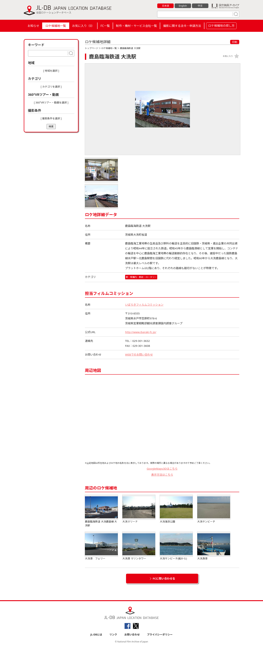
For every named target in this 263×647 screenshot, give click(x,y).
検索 (51, 126)
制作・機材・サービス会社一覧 (136, 26)
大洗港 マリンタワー (138, 546)
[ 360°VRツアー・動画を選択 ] (51, 102)
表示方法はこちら (162, 474)
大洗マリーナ (138, 509)
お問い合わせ (132, 634)
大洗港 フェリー (101, 546)
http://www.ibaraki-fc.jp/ (140, 332)
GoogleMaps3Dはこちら (162, 468)
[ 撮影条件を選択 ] (51, 118)
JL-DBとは (96, 634)
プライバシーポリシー (160, 634)
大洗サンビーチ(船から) (176, 546)
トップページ (91, 48)
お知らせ (33, 26)
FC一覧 (105, 26)
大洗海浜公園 (176, 509)
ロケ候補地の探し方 (221, 26)
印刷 (234, 42)
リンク (113, 634)
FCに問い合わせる (164, 578)
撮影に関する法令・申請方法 (182, 26)
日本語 (165, 5)
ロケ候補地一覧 (55, 26)
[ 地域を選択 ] (51, 70)
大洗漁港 (213, 546)
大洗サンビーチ (213, 509)
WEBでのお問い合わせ (139, 354)
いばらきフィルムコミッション (144, 304)
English (183, 5)
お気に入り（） (83, 26)
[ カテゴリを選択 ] (51, 86)
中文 (200, 5)
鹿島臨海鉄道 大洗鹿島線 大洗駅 (101, 511)
